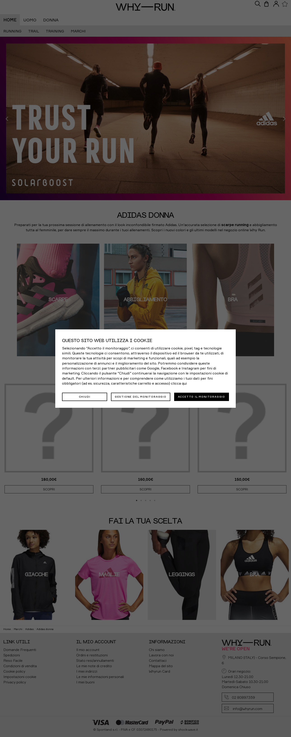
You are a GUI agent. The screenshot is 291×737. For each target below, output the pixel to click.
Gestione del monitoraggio (140, 396)
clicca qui (179, 383)
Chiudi (84, 396)
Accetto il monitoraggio (201, 396)
